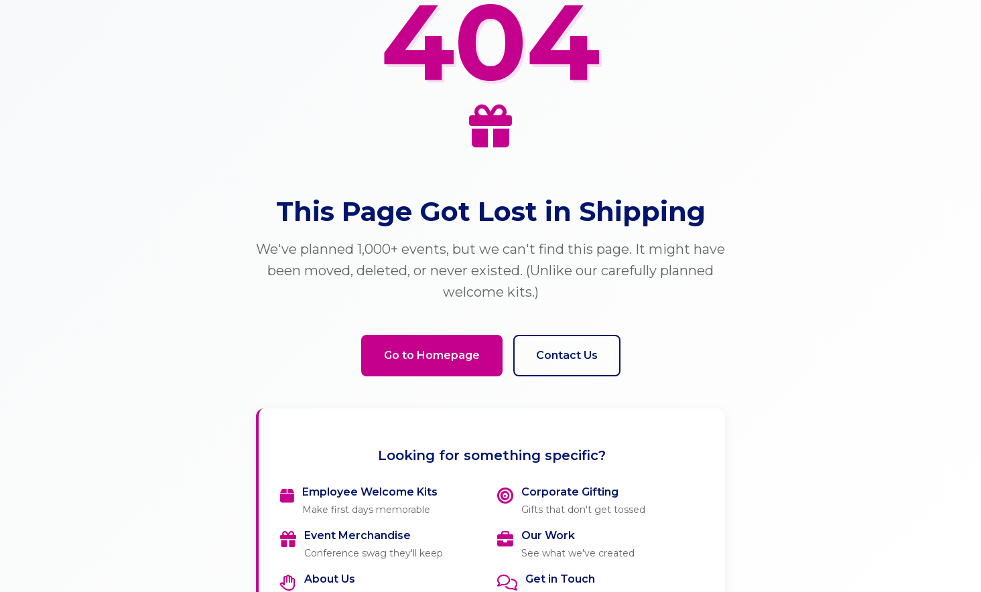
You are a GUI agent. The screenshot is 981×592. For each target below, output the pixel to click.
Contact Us (567, 355)
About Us (329, 579)
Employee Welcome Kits (370, 492)
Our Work (548, 535)
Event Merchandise (357, 535)
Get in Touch (560, 579)
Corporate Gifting (569, 492)
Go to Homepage (432, 355)
